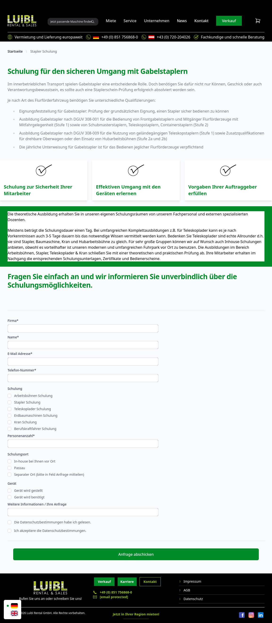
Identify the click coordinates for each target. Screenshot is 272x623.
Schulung (15, 388)
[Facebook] (242, 615)
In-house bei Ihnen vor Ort (34, 461)
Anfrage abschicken (136, 554)
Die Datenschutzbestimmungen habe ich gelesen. (52, 522)
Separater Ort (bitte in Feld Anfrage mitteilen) (49, 474)
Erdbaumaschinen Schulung (36, 415)
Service (130, 20)
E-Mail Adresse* (20, 353)
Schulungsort (18, 454)
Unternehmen (156, 20)
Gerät (12, 483)
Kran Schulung (25, 422)
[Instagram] (251, 615)
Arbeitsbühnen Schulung (33, 395)
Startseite (15, 51)
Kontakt (201, 20)
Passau (19, 468)
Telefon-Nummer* (22, 370)
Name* (13, 337)
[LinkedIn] (260, 615)
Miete (111, 20)
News (182, 20)
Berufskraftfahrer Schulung (35, 428)
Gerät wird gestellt (28, 490)
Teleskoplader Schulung (32, 409)
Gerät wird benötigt (29, 497)
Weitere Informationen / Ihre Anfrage (37, 504)
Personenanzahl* (21, 436)
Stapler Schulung (43, 51)
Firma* (13, 320)
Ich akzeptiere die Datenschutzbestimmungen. (50, 530)
